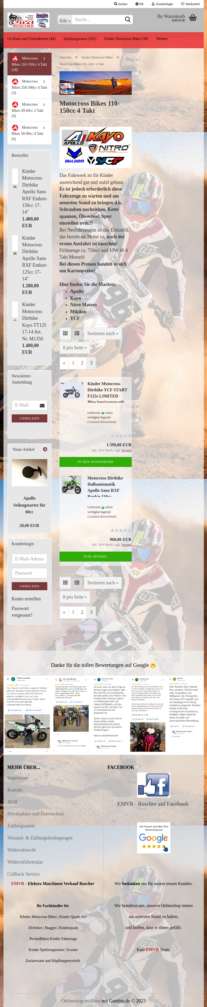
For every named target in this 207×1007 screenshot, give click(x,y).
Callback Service (23, 874)
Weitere (161, 39)
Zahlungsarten (21, 825)
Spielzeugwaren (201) (80, 39)
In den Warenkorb (95, 462)
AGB (12, 802)
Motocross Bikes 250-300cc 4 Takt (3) (29, 86)
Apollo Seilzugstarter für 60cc (29, 505)
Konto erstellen (26, 598)
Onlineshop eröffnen (80, 1001)
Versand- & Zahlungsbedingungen (40, 838)
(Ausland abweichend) (102, 422)
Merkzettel (190, 4)
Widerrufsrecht (21, 850)
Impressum (18, 778)
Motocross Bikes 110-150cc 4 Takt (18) (29, 63)
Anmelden (29, 418)
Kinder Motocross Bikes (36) (126, 39)
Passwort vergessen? (22, 612)
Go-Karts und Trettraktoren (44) (31, 39)
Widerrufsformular (25, 862)
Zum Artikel (95, 556)
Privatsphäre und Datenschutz (35, 813)
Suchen (120, 4)
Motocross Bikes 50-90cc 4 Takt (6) (28, 132)
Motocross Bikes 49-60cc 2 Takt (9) (28, 109)
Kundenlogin (162, 4)
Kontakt (15, 790)
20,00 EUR (29, 525)
